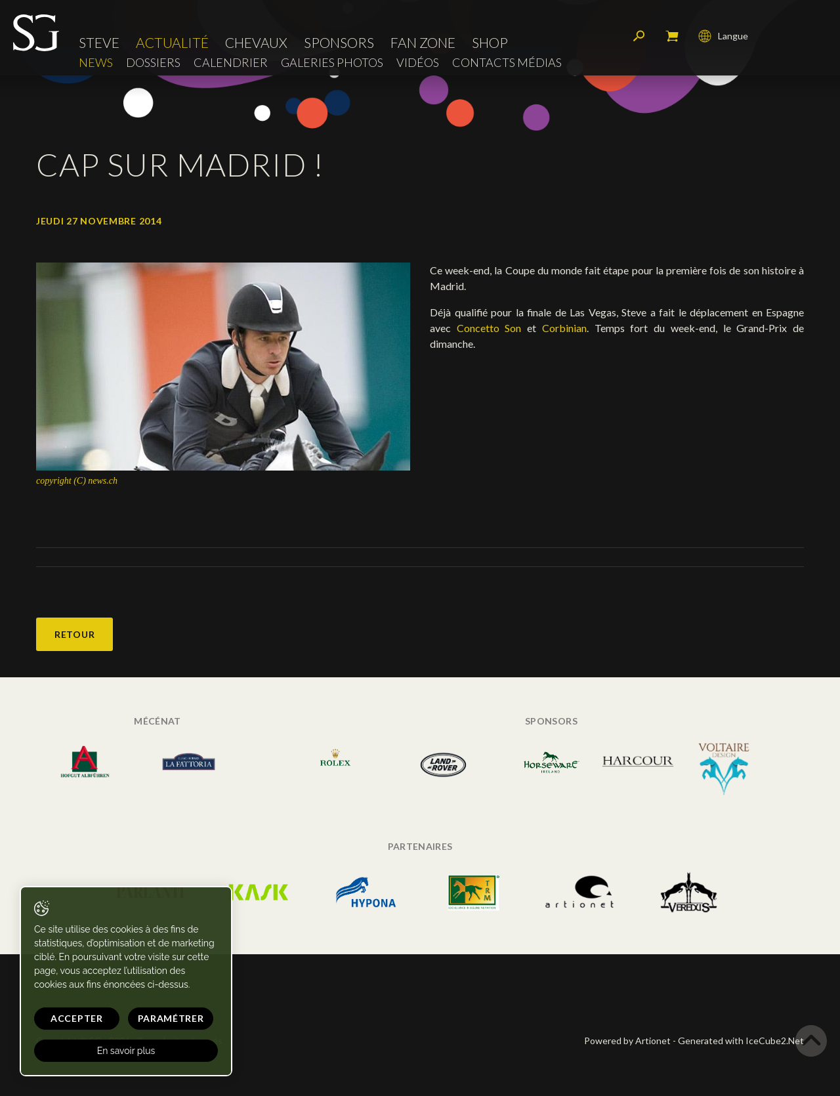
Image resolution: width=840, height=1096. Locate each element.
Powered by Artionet (627, 1040)
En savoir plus (126, 1050)
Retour (74, 634)
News (96, 63)
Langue (723, 36)
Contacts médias (507, 63)
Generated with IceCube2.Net (741, 1040)
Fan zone (422, 42)
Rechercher (639, 36)
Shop (490, 42)
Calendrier (231, 63)
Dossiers (153, 63)
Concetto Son (492, 328)
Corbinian (564, 328)
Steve (99, 42)
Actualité (172, 42)
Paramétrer (171, 1018)
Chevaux (256, 42)
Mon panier (672, 36)
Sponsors (339, 42)
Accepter (77, 1018)
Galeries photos (332, 63)
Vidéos (417, 63)
